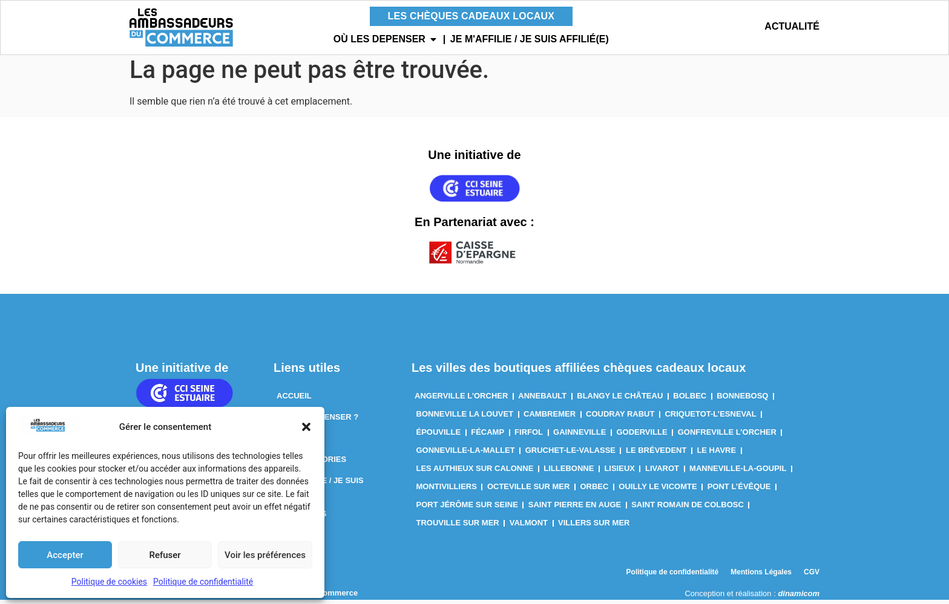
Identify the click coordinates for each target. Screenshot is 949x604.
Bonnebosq (742, 399)
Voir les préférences (265, 555)
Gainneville (579, 436)
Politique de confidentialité (203, 581)
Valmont (529, 526)
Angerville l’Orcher (461, 399)
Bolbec (689, 399)
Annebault (542, 399)
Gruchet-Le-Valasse (570, 454)
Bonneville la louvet (465, 418)
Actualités (301, 517)
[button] (306, 427)
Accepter (65, 555)
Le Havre (716, 454)
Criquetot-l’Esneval (710, 418)
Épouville (438, 436)
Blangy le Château (620, 399)
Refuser (164, 555)
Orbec (594, 490)
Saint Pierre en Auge (574, 508)
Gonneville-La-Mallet (465, 454)
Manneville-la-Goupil (737, 472)
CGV (811, 576)
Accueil (294, 399)
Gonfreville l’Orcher (727, 436)
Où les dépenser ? (317, 421)
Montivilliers (446, 490)
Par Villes (300, 442)
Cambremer (550, 418)
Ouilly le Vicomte (658, 490)
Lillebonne (568, 472)
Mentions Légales (761, 576)
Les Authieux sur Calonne (475, 472)
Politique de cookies (109, 581)
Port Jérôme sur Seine (467, 508)
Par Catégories (311, 463)
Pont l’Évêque (739, 490)
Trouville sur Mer (457, 526)
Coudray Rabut (620, 418)
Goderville (641, 436)
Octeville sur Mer (528, 490)
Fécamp (487, 436)
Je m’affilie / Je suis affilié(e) (320, 490)
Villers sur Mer (593, 526)
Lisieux (619, 472)
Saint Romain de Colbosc (687, 508)
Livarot (662, 472)
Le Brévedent (656, 454)
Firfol (528, 436)
